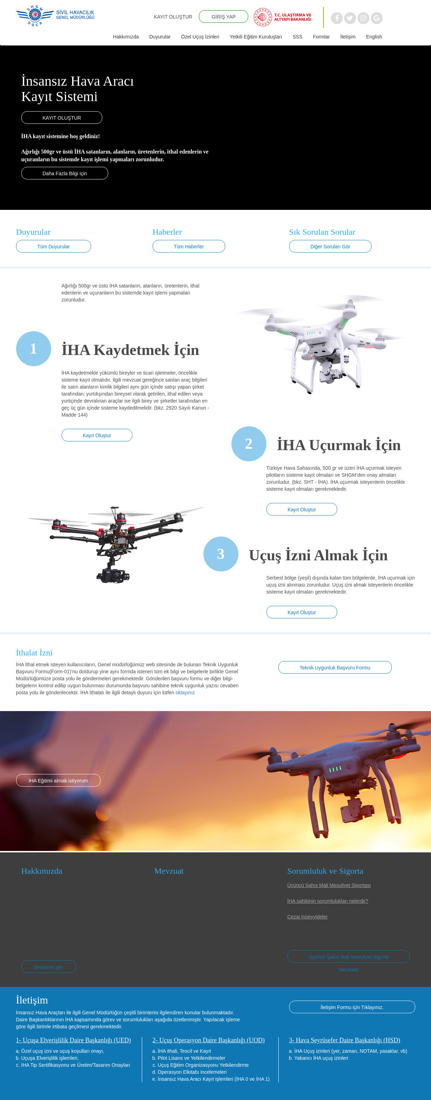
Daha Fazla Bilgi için (65, 173)
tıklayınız (185, 692)
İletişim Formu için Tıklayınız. (351, 1007)
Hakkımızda (126, 37)
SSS (298, 37)
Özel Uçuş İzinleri (200, 37)
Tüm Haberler (189, 246)
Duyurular (160, 37)
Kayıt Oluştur (97, 435)
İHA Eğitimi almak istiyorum (58, 780)
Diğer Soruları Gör (330, 246)
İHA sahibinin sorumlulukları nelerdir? (327, 901)
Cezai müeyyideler (307, 917)
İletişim (348, 37)
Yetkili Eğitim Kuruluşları (256, 37)
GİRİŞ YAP (223, 17)
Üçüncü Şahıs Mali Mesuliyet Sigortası (329, 885)
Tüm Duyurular (53, 246)
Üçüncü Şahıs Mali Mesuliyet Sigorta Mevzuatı (349, 958)
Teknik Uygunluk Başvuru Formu (335, 667)
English (374, 37)
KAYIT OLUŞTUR (173, 17)
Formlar (321, 37)
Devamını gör (48, 967)
